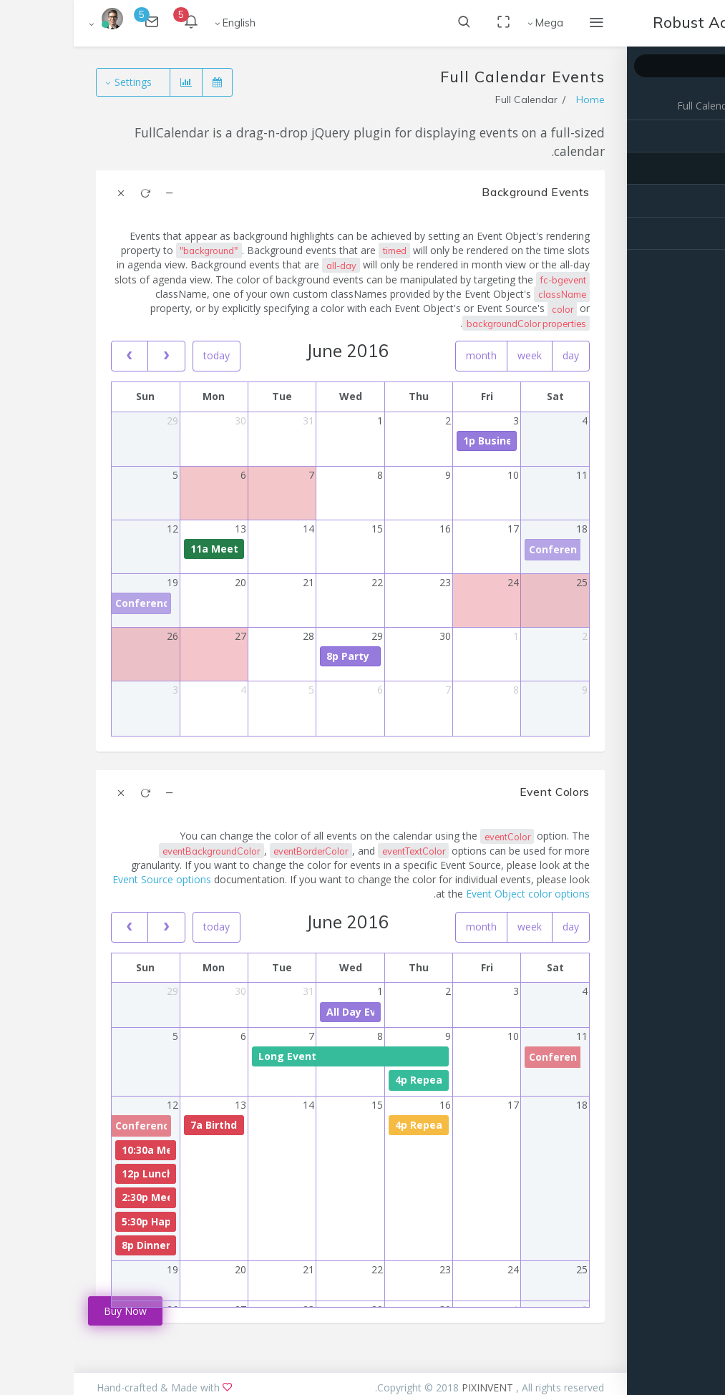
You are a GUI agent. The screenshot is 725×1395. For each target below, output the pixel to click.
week (456, 355)
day (497, 355)
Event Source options (88, 879)
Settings (61, 82)
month (407, 355)
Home (516, 99)
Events (695, 168)
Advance (691, 201)
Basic (698, 136)
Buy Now (51, 1311)
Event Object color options (454, 893)
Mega (476, 22)
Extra (699, 233)
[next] (92, 356)
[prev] (55, 356)
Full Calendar (633, 105)
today (143, 355)
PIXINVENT (415, 1387)
